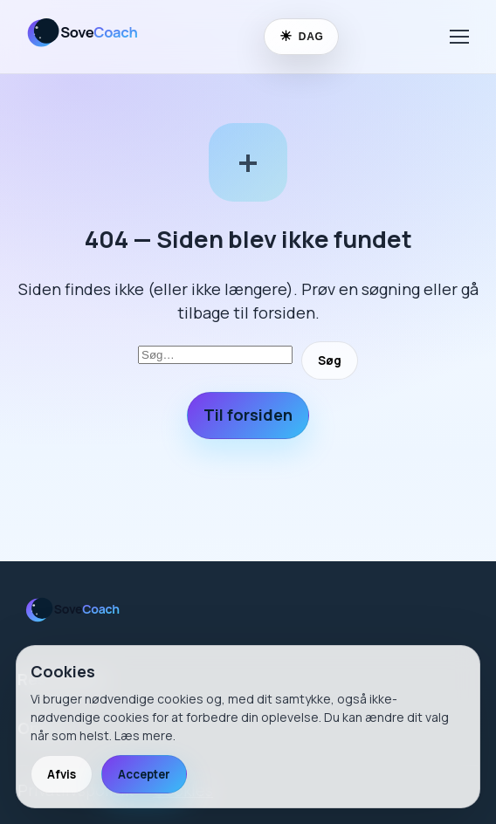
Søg (329, 360)
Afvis (61, 774)
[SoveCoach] (89, 49)
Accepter (144, 774)
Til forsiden (248, 414)
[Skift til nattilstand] (301, 36)
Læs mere (143, 735)
